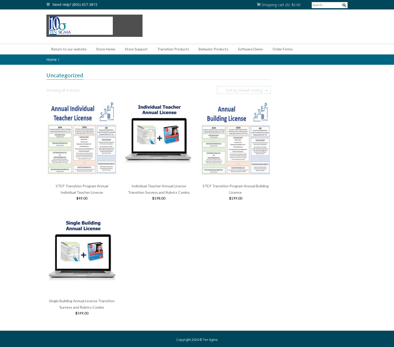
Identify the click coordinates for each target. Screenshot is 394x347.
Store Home (105, 49)
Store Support (136, 49)
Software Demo (250, 49)
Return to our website (69, 49)
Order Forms (282, 49)
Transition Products (173, 49)
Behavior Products (213, 49)
